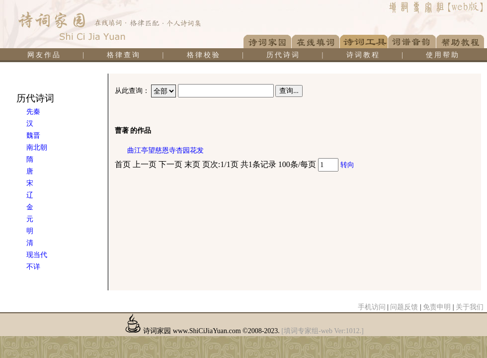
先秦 (33, 111)
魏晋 (33, 135)
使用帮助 (443, 55)
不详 (33, 266)
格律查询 (124, 55)
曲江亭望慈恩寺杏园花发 (165, 150)
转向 (347, 165)
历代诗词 (283, 55)
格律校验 (204, 55)
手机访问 (372, 307)
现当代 (36, 255)
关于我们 (470, 307)
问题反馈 (404, 307)
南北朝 (36, 147)
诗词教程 (363, 55)
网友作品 (44, 55)
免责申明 (437, 307)
